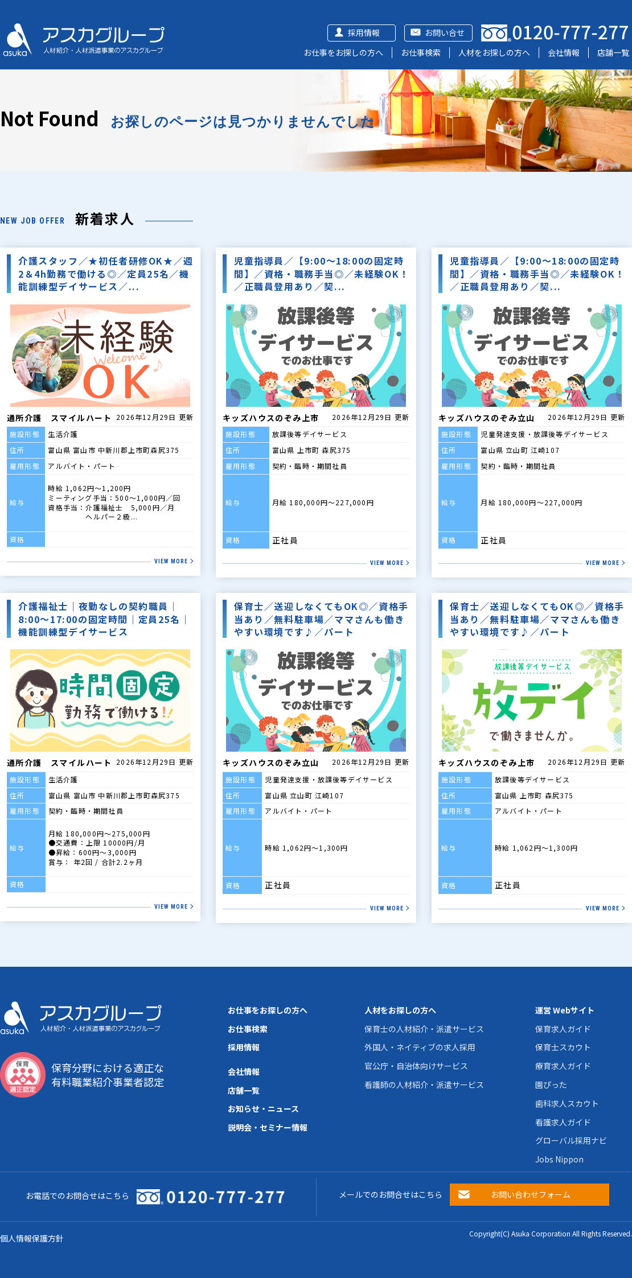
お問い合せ (445, 32)
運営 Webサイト (564, 1010)
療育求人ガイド (563, 1065)
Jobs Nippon (559, 1159)
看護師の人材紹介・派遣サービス (424, 1084)
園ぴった (551, 1084)
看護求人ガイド (563, 1122)
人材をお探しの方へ (494, 52)
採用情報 (364, 32)
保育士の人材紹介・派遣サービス (424, 1028)
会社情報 (564, 52)
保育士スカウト (563, 1047)
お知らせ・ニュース (263, 1108)
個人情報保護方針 (32, 1238)
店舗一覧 (613, 52)
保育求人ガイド (563, 1028)
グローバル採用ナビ (571, 1140)
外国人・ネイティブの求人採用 (419, 1047)
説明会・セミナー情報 (267, 1127)
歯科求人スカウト (567, 1103)
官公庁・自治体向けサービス (416, 1065)
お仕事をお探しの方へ (343, 52)
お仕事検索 (421, 52)
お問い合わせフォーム (531, 1194)
